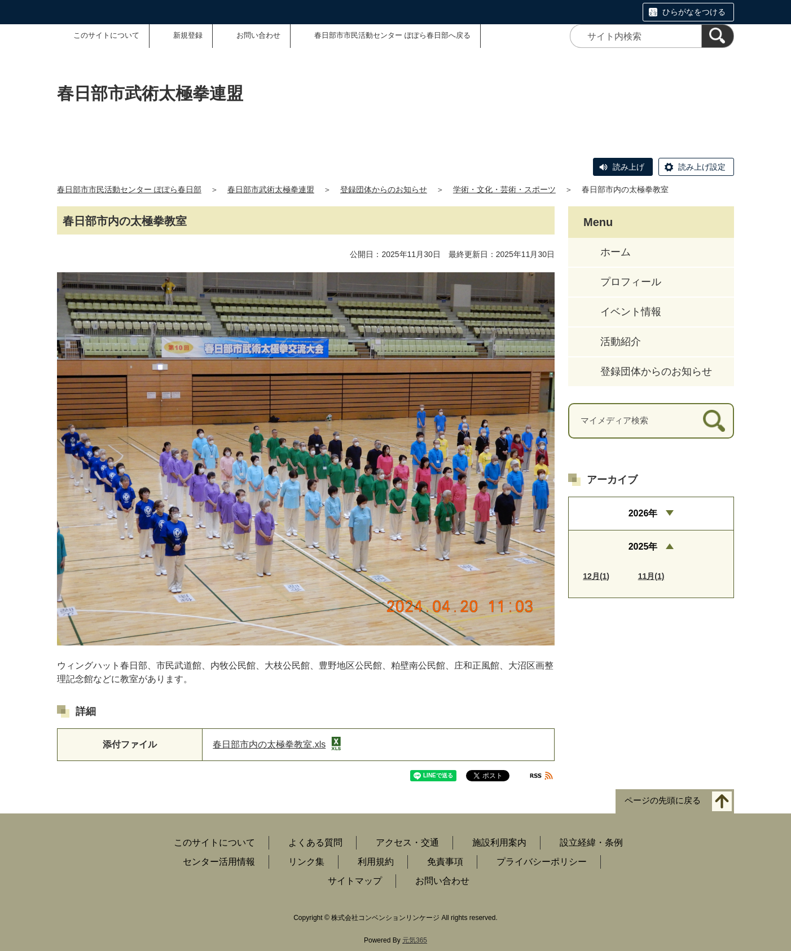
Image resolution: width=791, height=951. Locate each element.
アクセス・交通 (407, 842)
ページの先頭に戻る (663, 800)
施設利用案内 (499, 842)
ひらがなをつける (694, 11)
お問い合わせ (258, 35)
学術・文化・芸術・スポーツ (504, 189)
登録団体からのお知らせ (383, 189)
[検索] (717, 36)
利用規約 (376, 861)
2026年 (643, 513)
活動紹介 (620, 341)
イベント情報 (630, 311)
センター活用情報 (219, 861)
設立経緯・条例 (591, 842)
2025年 (643, 546)
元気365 (414, 940)
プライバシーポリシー (541, 861)
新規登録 (188, 35)
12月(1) (596, 576)
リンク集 (306, 861)
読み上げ (628, 166)
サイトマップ (355, 881)
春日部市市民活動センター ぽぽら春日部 (129, 189)
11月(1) (651, 576)
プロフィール (630, 281)
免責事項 (445, 861)
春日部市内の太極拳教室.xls (277, 744)
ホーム (615, 252)
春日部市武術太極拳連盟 (270, 189)
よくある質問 (315, 842)
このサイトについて (106, 35)
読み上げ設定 (702, 166)
